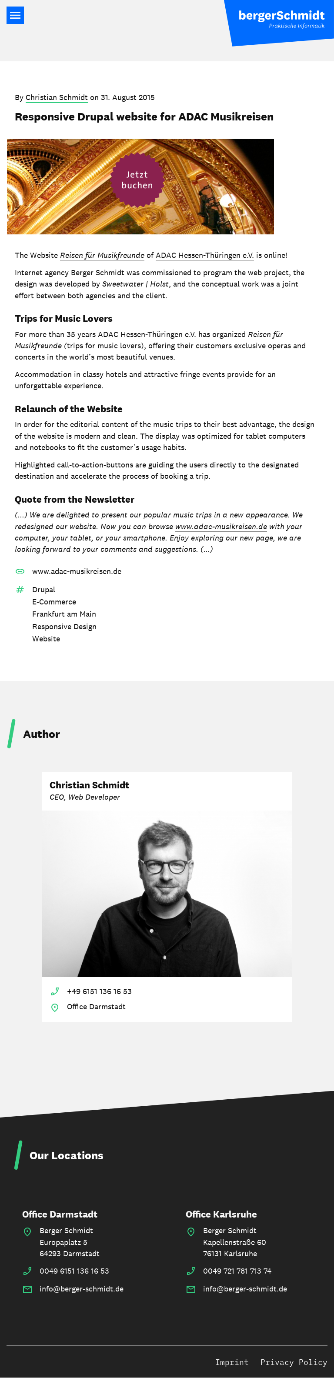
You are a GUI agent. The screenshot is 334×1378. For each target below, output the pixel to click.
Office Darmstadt (59, 1214)
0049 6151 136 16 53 (74, 1271)
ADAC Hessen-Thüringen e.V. (205, 255)
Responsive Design (64, 626)
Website (46, 639)
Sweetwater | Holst (135, 284)
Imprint (232, 1362)
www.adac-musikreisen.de (221, 526)
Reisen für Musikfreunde (102, 255)
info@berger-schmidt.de (82, 1289)
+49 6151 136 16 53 (99, 991)
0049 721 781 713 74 (237, 1271)
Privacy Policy (294, 1362)
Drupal (43, 589)
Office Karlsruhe (221, 1214)
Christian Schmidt (57, 97)
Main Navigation (15, 15)
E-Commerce (54, 602)
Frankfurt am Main (64, 614)
